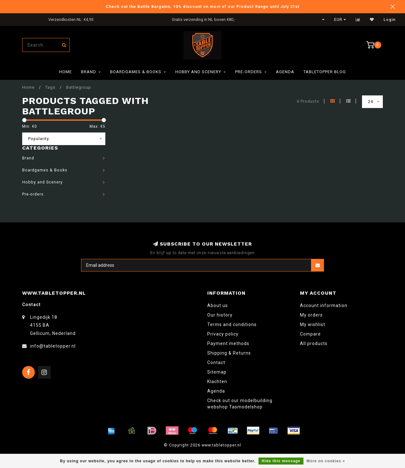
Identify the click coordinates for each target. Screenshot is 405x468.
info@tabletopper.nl (53, 346)
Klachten (217, 381)
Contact (216, 362)
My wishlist (312, 324)
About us (217, 305)
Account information (323, 305)
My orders (311, 314)
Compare (310, 334)
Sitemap (217, 372)
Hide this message (281, 461)
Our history (220, 314)
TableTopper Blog (324, 71)
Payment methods (228, 343)
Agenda (285, 71)
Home (65, 71)
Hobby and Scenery (198, 71)
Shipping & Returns (229, 353)
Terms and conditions (232, 324)
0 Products (308, 101)
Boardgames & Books (135, 71)
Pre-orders (248, 71)
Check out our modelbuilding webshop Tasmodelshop (239, 403)
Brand (88, 71)
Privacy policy (223, 334)
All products (313, 343)
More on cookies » (326, 461)
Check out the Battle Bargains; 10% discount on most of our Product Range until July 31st (202, 6)
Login (389, 19)
